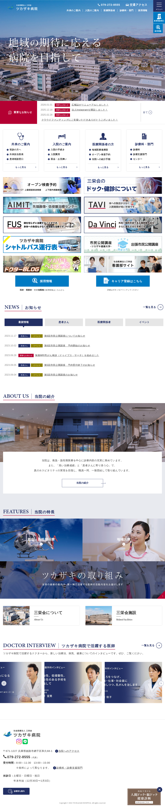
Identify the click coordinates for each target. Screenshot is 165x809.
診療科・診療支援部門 (69, 769)
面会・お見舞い (59, 160)
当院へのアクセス (68, 753)
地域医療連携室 (100, 150)
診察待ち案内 (19, 793)
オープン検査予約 (102, 155)
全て (145, 112)
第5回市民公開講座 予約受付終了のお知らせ (69, 366)
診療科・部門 (127, 10)
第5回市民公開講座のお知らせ (61, 376)
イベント (144, 323)
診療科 (136, 150)
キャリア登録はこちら (126, 282)
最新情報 (23, 323)
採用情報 (142, 10)
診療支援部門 (140, 155)
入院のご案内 (92, 10)
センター (138, 160)
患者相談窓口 (17, 160)
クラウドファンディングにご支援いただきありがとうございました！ (79, 120)
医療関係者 (109, 10)
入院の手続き (58, 150)
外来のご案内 (74, 10)
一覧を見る (149, 308)
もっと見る (20, 168)
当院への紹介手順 (102, 160)
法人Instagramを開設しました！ (90, 110)
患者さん (64, 323)
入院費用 (56, 155)
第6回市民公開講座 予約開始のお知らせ (67, 347)
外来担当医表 (17, 155)
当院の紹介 (82, 484)
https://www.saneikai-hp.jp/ (41, 617)
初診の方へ (16, 150)
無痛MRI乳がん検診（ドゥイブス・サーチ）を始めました (67, 357)
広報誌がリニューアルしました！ (90, 105)
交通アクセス (138, 4)
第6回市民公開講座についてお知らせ (64, 337)
